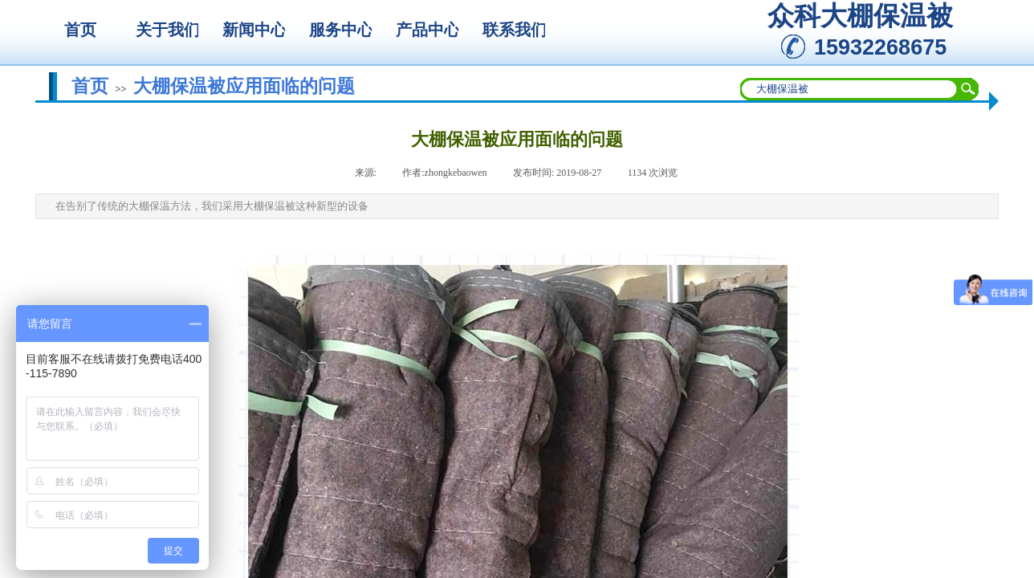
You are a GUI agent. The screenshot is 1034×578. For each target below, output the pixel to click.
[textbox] (849, 89)
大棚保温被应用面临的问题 (244, 85)
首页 (89, 85)
